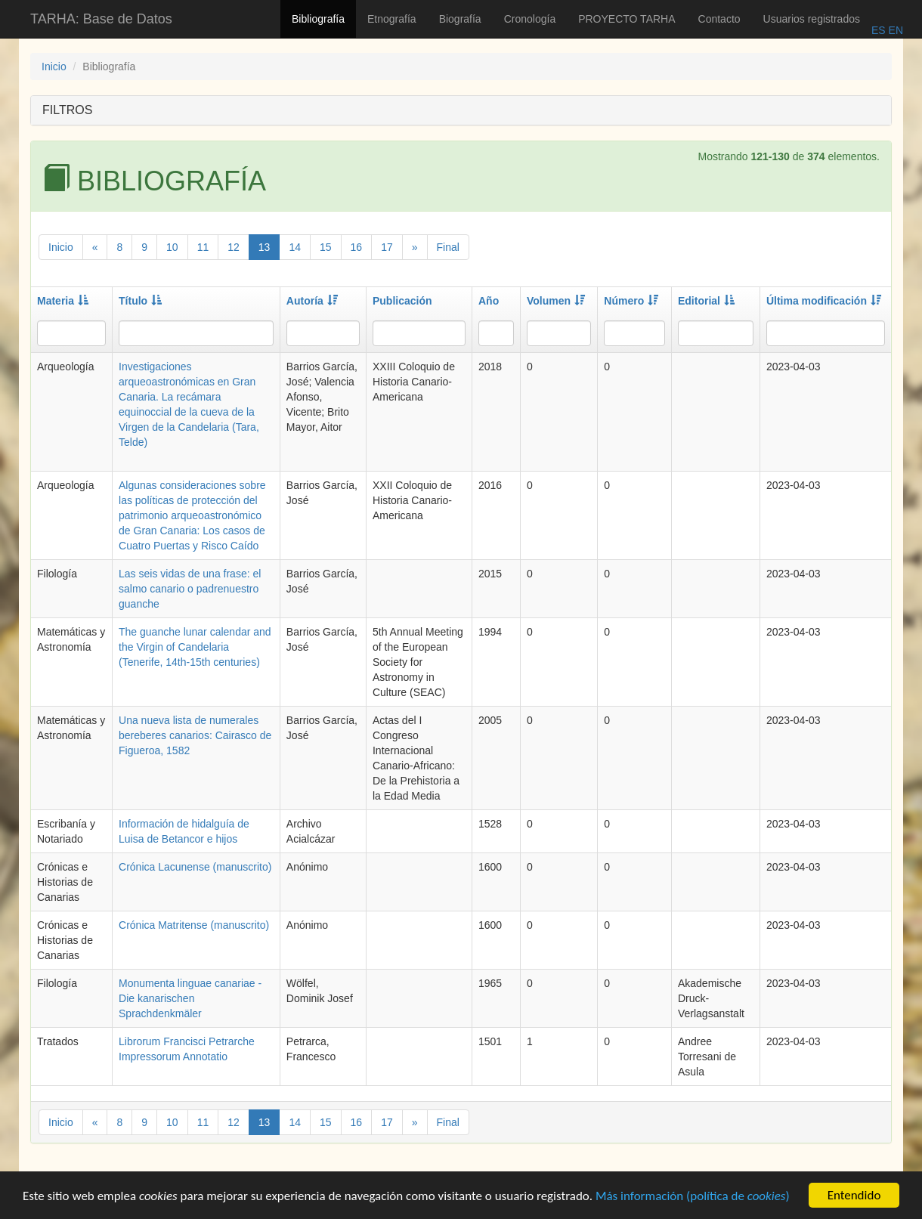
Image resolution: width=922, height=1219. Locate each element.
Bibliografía (318, 19)
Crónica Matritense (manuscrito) (194, 925)
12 (233, 247)
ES (878, 30)
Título (140, 301)
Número (631, 301)
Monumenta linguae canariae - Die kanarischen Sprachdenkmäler (190, 998)
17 (387, 247)
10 (172, 247)
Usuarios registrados (811, 19)
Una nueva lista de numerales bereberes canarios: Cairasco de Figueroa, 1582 (195, 735)
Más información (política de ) (693, 1197)
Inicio (54, 66)
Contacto (719, 19)
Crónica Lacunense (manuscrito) (195, 867)
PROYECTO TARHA (626, 19)
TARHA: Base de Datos (101, 18)
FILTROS (67, 110)
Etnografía (391, 19)
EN (894, 30)
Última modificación (823, 301)
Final (448, 247)
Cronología (530, 19)
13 (264, 247)
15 (326, 247)
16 (357, 247)
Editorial (706, 301)
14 (295, 247)
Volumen (556, 301)
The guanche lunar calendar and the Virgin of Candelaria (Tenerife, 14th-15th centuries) (195, 647)
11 (203, 247)
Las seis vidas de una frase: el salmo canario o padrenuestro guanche (190, 589)
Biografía (460, 19)
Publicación (402, 301)
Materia (62, 301)
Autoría (312, 301)
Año (488, 301)
